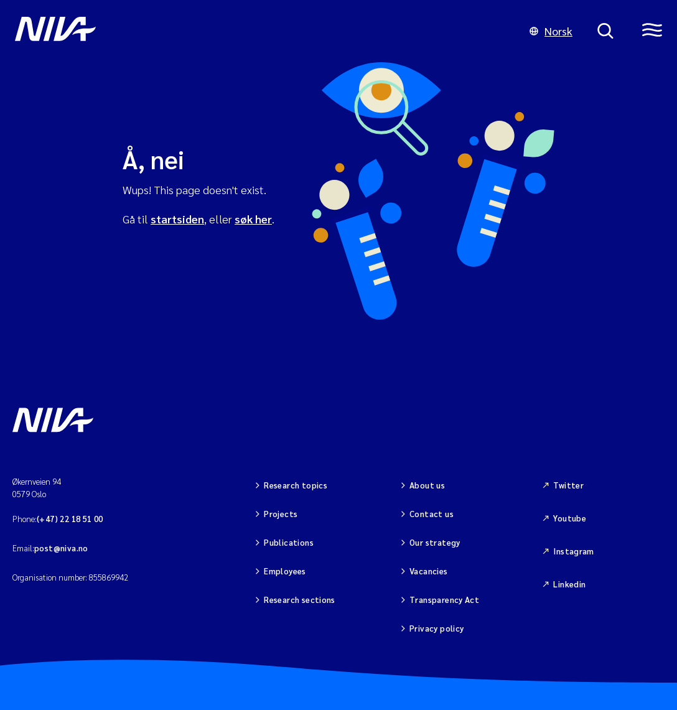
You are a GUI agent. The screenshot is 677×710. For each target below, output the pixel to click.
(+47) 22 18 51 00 (70, 518)
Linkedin (569, 584)
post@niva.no (61, 548)
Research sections (299, 599)
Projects (280, 513)
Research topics (295, 485)
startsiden (177, 219)
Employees (285, 571)
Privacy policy (436, 628)
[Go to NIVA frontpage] (260, 31)
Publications (289, 542)
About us (427, 485)
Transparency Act (444, 599)
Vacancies (428, 571)
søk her (253, 219)
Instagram (573, 551)
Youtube (569, 518)
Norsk (551, 31)
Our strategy (434, 542)
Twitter (568, 485)
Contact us (431, 513)
